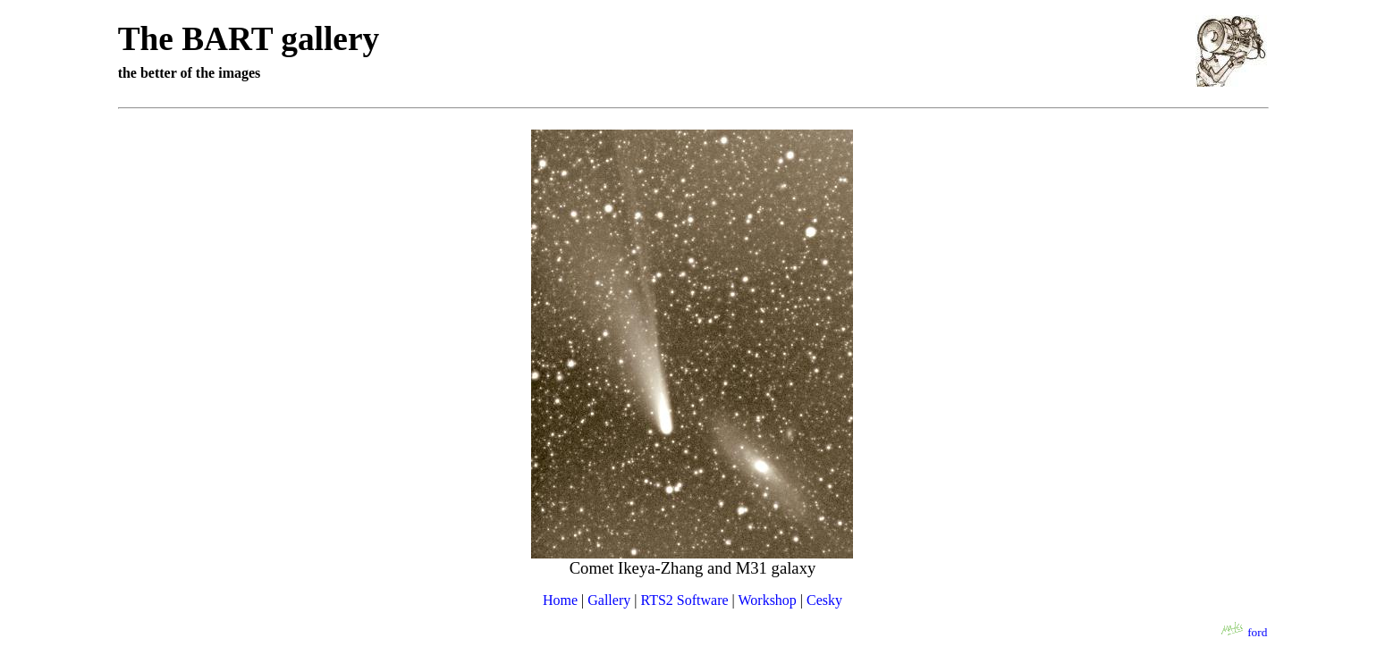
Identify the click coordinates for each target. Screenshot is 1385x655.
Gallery (608, 600)
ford (1257, 632)
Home (560, 600)
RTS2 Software (684, 600)
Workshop (767, 600)
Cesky (824, 600)
